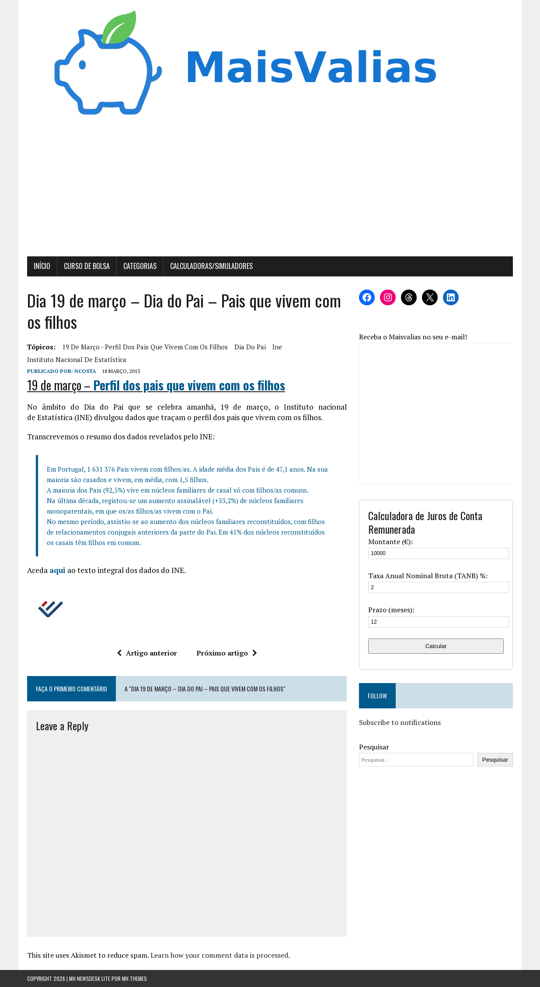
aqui (57, 570)
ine (277, 346)
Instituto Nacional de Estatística (76, 359)
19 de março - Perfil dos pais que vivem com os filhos (145, 346)
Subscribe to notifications (400, 722)
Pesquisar (374, 747)
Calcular (436, 646)
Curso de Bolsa (87, 266)
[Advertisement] (270, 191)
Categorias (140, 266)
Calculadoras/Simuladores (211, 266)
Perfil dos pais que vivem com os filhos (189, 385)
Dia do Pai (250, 346)
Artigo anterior (147, 653)
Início (42, 266)
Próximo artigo (226, 653)
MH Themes (134, 978)
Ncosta (85, 371)
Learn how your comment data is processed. (220, 955)
